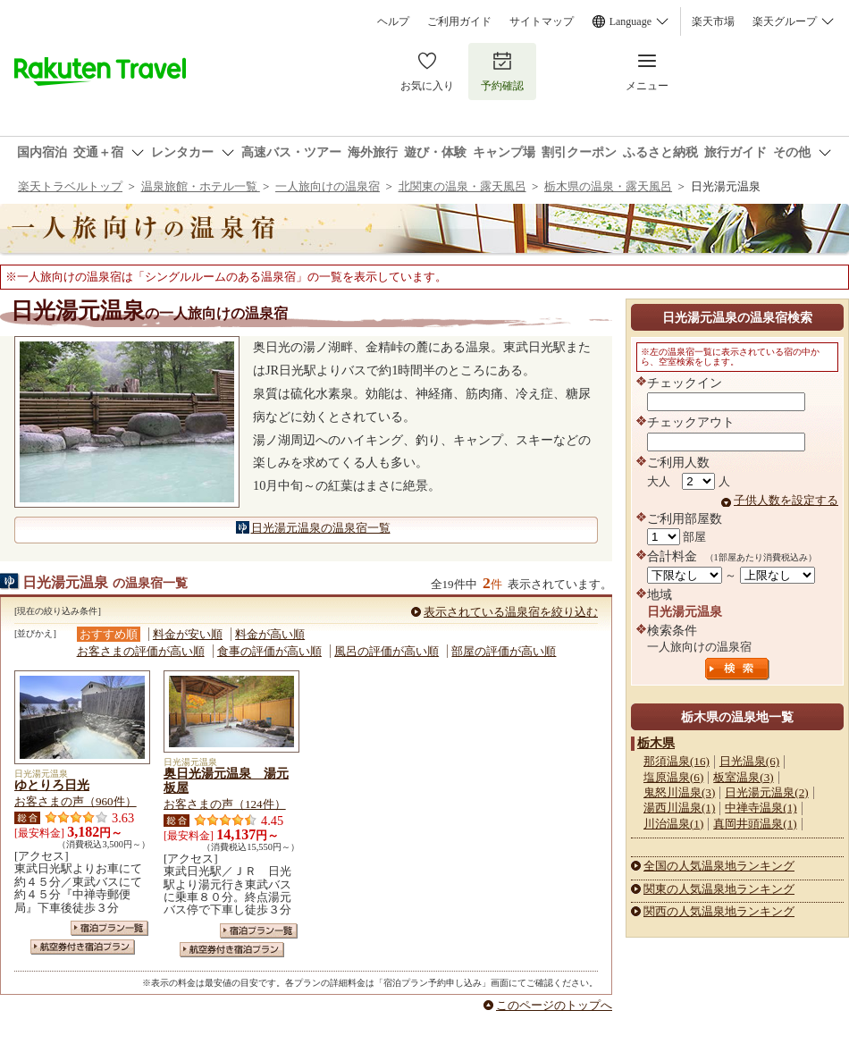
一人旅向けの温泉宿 (327, 186)
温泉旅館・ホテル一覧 (200, 186)
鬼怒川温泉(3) (679, 792)
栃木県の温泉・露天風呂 (608, 186)
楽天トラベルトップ (70, 186)
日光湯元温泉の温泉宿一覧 (321, 528)
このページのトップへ (554, 1005)
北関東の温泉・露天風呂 (462, 186)
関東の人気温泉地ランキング (718, 889)
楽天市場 (713, 21)
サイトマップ (541, 21)
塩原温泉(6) (673, 777)
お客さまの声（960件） (75, 801)
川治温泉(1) (673, 823)
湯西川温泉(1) (679, 807)
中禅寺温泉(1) (760, 807)
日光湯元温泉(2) (766, 792)
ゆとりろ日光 (51, 785)
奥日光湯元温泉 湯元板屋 (226, 780)
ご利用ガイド (459, 21)
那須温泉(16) (676, 761)
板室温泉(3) (743, 777)
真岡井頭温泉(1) (754, 823)
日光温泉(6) (749, 761)
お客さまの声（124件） (225, 804)
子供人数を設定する (786, 500)
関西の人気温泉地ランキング (718, 911)
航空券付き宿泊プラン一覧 (82, 947)
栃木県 (656, 743)
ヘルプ (393, 21)
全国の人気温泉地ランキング (718, 865)
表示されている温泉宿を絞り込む (511, 612)
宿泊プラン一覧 (109, 928)
